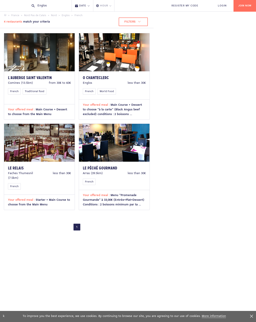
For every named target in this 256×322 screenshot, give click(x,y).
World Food (107, 91)
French (14, 91)
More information (214, 316)
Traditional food (34, 91)
